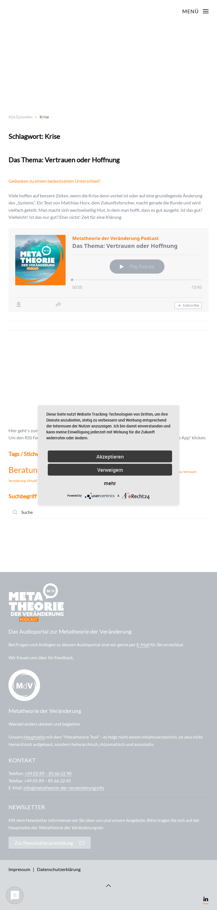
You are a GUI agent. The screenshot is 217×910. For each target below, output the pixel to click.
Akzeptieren (110, 456)
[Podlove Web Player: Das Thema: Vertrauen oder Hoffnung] (108, 270)
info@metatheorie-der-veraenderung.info (63, 787)
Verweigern (110, 469)
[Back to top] (108, 886)
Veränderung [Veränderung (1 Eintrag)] (17, 481)
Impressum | (21, 869)
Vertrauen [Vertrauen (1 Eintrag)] (190, 471)
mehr (110, 482)
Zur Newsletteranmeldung (49, 843)
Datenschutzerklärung (59, 869)
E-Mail (142, 644)
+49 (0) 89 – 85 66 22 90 (48, 773)
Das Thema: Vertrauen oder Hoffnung (64, 160)
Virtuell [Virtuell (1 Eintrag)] (32, 481)
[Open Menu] (195, 11)
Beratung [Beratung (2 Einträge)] (25, 470)
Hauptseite (34, 736)
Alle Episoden (20, 116)
